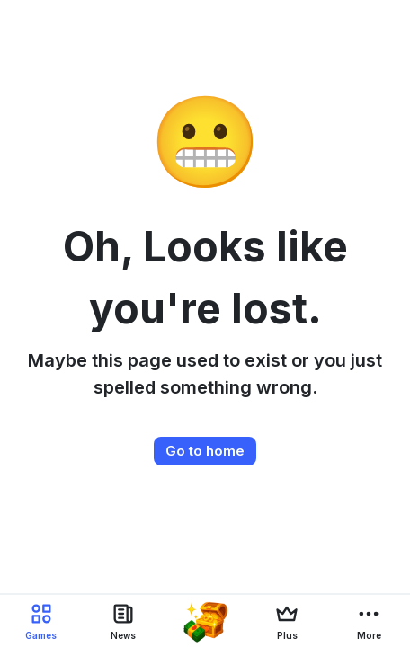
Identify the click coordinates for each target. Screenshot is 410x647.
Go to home (205, 450)
